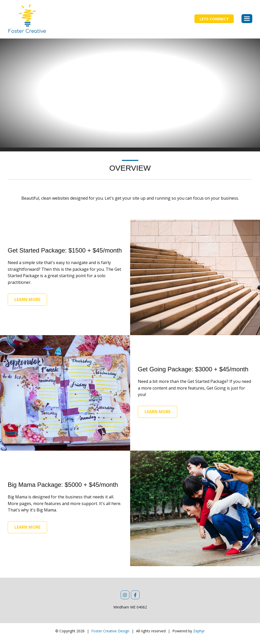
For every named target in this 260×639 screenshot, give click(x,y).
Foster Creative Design (110, 630)
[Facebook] (135, 594)
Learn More (27, 299)
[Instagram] (125, 594)
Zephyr (199, 630)
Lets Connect (214, 18)
